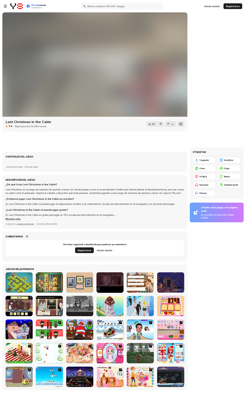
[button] (13, 219)
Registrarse (233, 6)
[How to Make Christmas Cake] (170, 329)
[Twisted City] (19, 282)
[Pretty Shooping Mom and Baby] (140, 377)
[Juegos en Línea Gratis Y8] (16, 6)
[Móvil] (229, 176)
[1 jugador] (204, 160)
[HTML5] (204, 176)
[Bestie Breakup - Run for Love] (140, 306)
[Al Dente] (19, 306)
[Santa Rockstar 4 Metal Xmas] (79, 377)
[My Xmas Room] (19, 353)
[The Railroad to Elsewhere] (49, 306)
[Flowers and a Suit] (79, 306)
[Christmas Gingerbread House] (110, 377)
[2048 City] (49, 282)
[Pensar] (204, 193)
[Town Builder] (110, 306)
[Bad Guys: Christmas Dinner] (49, 329)
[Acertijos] (229, 160)
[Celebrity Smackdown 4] (140, 329)
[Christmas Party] (79, 329)
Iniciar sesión (212, 6)
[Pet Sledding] (49, 353)
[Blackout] (170, 282)
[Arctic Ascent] (49, 377)
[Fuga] (229, 168)
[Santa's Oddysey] (19, 329)
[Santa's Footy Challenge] (140, 353)
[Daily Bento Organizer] (170, 306)
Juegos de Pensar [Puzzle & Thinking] (25, 224)
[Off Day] (140, 282)
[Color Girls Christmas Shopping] (170, 353)
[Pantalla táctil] (229, 185)
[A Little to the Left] (79, 282)
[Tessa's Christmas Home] (79, 353)
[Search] (84, 6)
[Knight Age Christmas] (19, 377)
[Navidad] (204, 185)
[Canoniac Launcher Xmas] (170, 377)
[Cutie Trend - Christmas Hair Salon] (110, 353)
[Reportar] (170, 124)
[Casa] (204, 168)
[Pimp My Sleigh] (110, 329)
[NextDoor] (110, 282)
